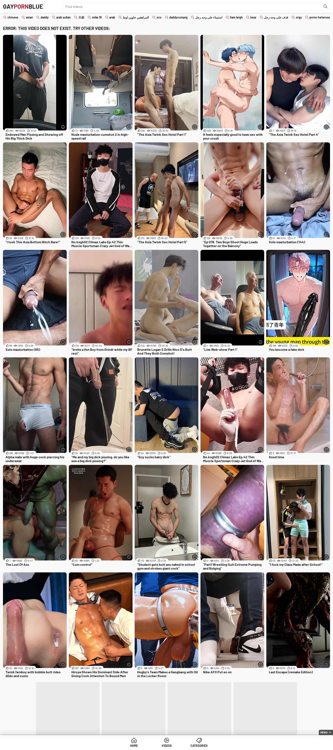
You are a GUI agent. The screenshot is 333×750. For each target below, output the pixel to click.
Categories (198, 745)
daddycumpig (178, 17)
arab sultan (63, 17)
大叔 (81, 17)
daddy (45, 17)
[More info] (63, 127)
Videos (167, 745)
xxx (159, 17)
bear (253, 17)
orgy (299, 17)
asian (29, 17)
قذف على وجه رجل (276, 17)
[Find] (325, 6)
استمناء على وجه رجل (208, 17)
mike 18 (97, 17)
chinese (12, 17)
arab (112, 17)
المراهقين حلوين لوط (136, 17)
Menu (323, 732)
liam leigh (236, 17)
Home (134, 745)
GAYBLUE (23, 6)
